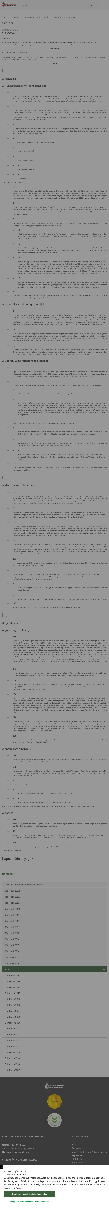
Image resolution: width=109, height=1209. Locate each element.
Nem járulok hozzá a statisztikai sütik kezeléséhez (29, 1202)
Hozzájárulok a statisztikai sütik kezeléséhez (29, 1194)
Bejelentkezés (98, 5)
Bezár (1, 1167)
